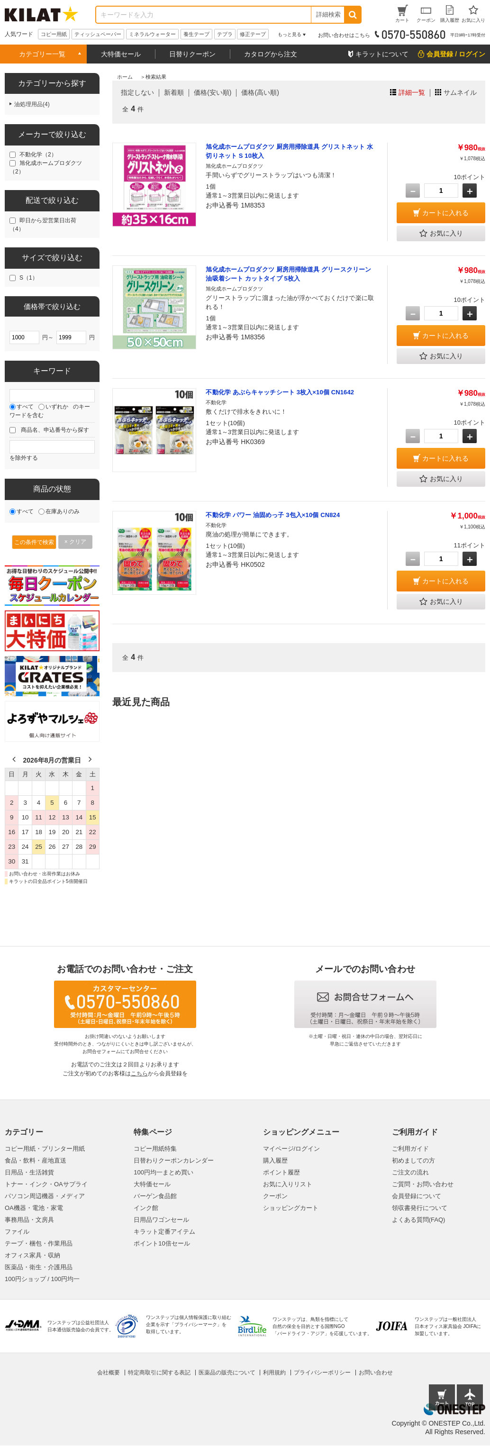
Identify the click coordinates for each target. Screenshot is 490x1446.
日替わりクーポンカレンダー (174, 1160)
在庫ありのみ (62, 511)
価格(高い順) (260, 92)
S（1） (28, 277)
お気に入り (441, 233)
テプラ (225, 34)
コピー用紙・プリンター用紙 (45, 1148)
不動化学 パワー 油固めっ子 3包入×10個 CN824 (273, 514)
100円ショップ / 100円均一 (42, 1278)
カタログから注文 (270, 54)
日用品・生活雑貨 (29, 1172)
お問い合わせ (376, 1372)
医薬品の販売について (227, 1372)
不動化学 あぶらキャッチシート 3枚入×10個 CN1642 (280, 392)
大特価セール (121, 54)
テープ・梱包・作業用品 (39, 1243)
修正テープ (253, 34)
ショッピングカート (290, 1207)
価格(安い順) (212, 92)
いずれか (56, 406)
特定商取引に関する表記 (159, 1372)
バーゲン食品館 (155, 1196)
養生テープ (196, 34)
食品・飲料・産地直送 (35, 1160)
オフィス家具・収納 (32, 1255)
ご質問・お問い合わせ (423, 1184)
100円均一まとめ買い (163, 1172)
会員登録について (416, 1196)
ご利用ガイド (410, 1148)
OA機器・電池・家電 (34, 1207)
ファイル (17, 1231)
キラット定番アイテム (164, 1231)
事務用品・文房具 (29, 1219)
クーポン (275, 1196)
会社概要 (108, 1372)
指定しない (137, 92)
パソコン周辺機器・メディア (45, 1196)
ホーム (125, 77)
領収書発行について (419, 1207)
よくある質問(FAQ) (418, 1219)
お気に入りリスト (287, 1184)
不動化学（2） (38, 154)
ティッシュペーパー (97, 34)
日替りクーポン (192, 54)
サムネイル (460, 92)
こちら (139, 1073)
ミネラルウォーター (152, 34)
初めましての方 (413, 1160)
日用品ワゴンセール (161, 1219)
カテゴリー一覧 (42, 54)
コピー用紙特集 (155, 1148)
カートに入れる (445, 213)
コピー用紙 (54, 34)
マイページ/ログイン (291, 1148)
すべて (25, 406)
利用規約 (274, 1372)
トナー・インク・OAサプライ (46, 1184)
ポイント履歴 (281, 1172)
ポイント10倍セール (162, 1243)
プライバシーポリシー (322, 1372)
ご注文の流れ (410, 1172)
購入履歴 (275, 1160)
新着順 (174, 92)
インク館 (146, 1207)
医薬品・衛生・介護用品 (39, 1267)
